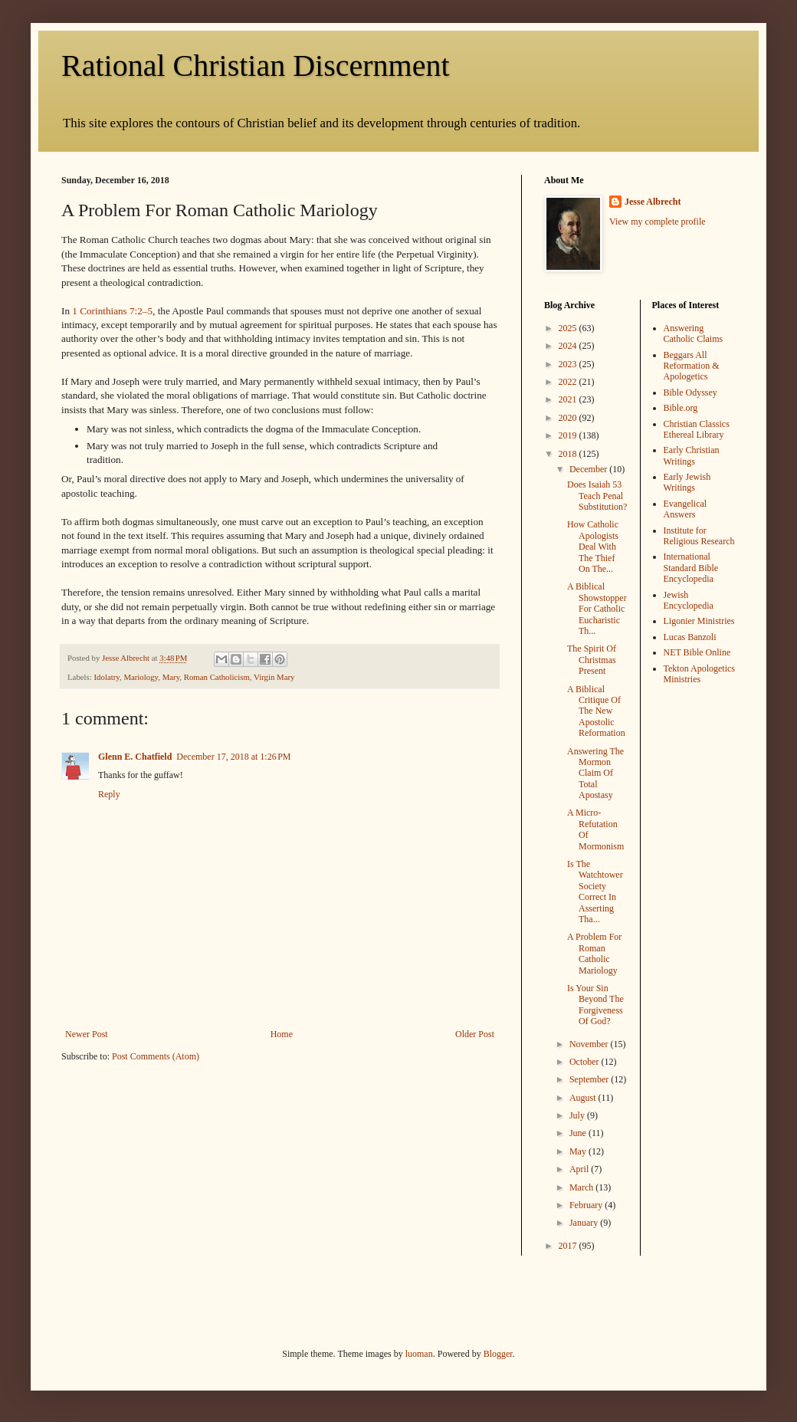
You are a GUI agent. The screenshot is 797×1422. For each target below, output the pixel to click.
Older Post (474, 1034)
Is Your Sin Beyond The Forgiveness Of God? (595, 1004)
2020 (569, 417)
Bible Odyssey (690, 392)
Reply (109, 794)
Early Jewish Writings (687, 482)
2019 (569, 435)
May (579, 1151)
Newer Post (86, 1034)
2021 (569, 399)
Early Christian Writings (692, 455)
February (587, 1205)
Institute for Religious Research (699, 536)
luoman (419, 1353)
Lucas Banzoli (690, 637)
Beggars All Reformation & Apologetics (692, 366)
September (590, 1079)
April (580, 1169)
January (584, 1222)
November (590, 1044)
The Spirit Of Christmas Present (591, 659)
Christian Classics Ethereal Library (697, 429)
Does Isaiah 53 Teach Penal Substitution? (597, 495)
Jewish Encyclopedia (688, 600)
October (585, 1061)
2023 (569, 364)
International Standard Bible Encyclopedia (691, 567)
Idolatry (106, 676)
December (589, 469)
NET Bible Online (697, 652)
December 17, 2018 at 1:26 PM (233, 756)
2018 (569, 453)
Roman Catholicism (217, 676)
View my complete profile (657, 221)
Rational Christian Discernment (255, 65)
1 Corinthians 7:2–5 (112, 311)
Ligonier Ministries (699, 621)
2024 (569, 345)
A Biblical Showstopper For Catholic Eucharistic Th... (597, 608)
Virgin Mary (274, 676)
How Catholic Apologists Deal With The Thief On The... (592, 546)
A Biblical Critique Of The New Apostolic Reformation (596, 711)
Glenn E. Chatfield (135, 756)
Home (282, 1034)
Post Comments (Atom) (155, 1056)
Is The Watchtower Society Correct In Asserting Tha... (595, 891)
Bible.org (681, 407)
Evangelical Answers (685, 509)
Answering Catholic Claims (693, 333)
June (579, 1133)
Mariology (140, 676)
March (582, 1187)
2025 (569, 328)
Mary (171, 676)
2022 (569, 381)
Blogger (498, 1353)
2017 (569, 1245)
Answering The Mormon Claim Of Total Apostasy (595, 773)
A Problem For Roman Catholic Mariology (594, 953)
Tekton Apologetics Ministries (699, 674)
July (578, 1115)
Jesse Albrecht (653, 201)
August (584, 1097)
